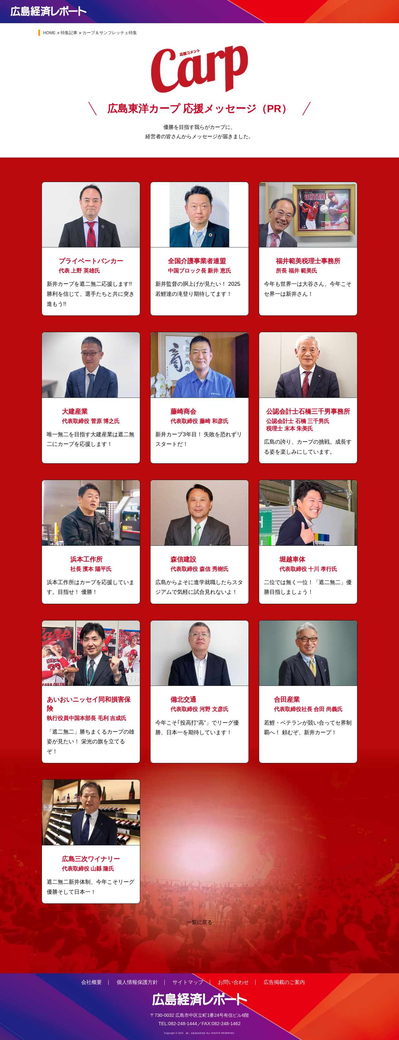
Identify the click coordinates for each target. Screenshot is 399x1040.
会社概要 (91, 982)
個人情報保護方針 (137, 982)
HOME (49, 32)
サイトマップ (187, 982)
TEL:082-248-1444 (178, 1023)
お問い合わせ (233, 982)
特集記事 (69, 32)
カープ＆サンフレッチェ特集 (110, 32)
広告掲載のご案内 (284, 982)
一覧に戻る (199, 922)
